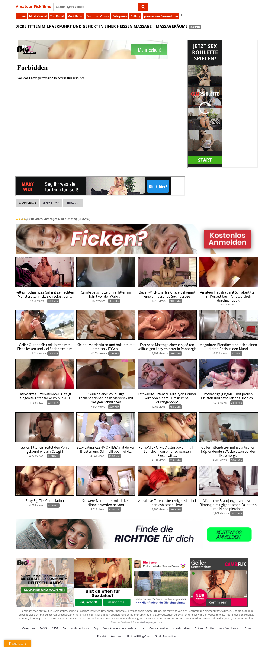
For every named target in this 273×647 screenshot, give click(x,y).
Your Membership (229, 628)
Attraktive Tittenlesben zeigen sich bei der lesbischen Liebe (167, 503)
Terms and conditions (76, 628)
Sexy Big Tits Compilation (45, 501)
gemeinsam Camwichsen (161, 16)
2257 (55, 628)
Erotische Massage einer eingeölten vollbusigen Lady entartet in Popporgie (167, 347)
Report (73, 203)
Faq (96, 628)
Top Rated (57, 16)
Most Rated (75, 16)
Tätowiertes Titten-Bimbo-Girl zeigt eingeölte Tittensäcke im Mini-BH (44, 396)
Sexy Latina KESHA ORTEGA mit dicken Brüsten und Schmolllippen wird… (106, 449)
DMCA (43, 628)
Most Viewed (38, 16)
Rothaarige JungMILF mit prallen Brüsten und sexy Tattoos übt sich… (228, 396)
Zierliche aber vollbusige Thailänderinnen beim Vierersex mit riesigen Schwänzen (106, 398)
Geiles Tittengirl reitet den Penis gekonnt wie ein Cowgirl (44, 449)
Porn (248, 628)
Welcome (116, 636)
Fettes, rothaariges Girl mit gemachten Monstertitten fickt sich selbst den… (45, 294)
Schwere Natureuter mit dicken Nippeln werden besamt (106, 503)
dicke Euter (51, 203)
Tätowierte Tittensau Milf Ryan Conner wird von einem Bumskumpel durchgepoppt (167, 398)
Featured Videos (98, 16)
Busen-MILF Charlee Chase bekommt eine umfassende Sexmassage (167, 294)
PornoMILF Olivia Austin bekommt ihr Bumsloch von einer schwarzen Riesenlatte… (167, 451)
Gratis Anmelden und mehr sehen (169, 628)
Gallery (135, 16)
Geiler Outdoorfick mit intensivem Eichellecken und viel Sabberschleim (44, 347)
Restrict (101, 636)
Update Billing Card (138, 636)
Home (21, 16)
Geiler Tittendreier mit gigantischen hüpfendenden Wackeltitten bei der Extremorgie (228, 451)
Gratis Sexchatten (165, 636)
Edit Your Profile (204, 628)
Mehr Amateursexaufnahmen (120, 628)
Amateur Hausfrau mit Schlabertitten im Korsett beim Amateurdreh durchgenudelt (228, 296)
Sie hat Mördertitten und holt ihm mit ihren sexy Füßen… (106, 347)
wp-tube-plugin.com (149, 622)
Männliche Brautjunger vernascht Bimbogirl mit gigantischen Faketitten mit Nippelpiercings (228, 505)
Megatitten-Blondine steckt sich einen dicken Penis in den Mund (228, 347)
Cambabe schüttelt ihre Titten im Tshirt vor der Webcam (106, 294)
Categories (119, 16)
